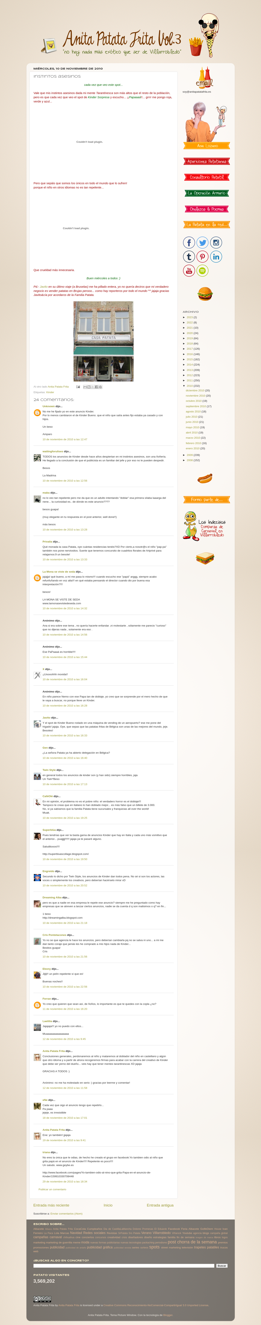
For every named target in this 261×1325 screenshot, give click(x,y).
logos (225, 1237)
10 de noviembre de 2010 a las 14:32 (65, 608)
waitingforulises (53, 451)
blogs (206, 1233)
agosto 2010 (194, 411)
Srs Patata (134, 1233)
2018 (190, 343)
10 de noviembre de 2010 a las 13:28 (65, 529)
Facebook (174, 1228)
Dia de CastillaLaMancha (118, 1229)
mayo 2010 (193, 427)
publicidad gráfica (100, 1247)
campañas (40, 1237)
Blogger (167, 1315)
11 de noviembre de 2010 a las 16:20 (65, 1008)
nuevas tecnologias (131, 1242)
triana (46, 1152)
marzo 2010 (193, 437)
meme (77, 1242)
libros (217, 1237)
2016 (190, 354)
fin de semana (185, 1237)
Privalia (47, 541)
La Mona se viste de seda (59, 571)
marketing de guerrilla (59, 1242)
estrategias (159, 1237)
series (135, 1247)
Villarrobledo (162, 1233)
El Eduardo (160, 1229)
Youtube (187, 1233)
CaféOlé (48, 796)
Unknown (49, 406)
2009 (190, 455)
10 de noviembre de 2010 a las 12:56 (65, 480)
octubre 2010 (194, 400)
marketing (39, 1242)
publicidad (57, 1247)
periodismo (161, 1242)
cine (78, 1237)
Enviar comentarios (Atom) (66, 1213)
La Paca (48, 1233)
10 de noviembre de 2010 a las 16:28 (65, 705)
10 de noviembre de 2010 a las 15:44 (65, 657)
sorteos (144, 1247)
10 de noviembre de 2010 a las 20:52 (65, 885)
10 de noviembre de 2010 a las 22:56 (65, 986)
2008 (190, 460)
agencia (197, 1233)
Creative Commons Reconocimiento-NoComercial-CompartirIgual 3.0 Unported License (155, 1305)
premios (223, 1242)
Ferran (47, 998)
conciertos (88, 1237)
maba (46, 492)
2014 (190, 364)
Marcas (64, 1233)
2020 (190, 333)
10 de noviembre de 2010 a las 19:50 (65, 859)
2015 (190, 359)
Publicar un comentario (52, 1189)
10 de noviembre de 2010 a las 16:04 (65, 679)
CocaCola (80, 1228)
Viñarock (176, 1233)
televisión (187, 1247)
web (35, 1251)
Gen (45, 747)
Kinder (50, 392)
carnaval (56, 1237)
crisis (124, 1237)
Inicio (108, 1205)
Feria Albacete (190, 1228)
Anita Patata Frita (54, 1051)
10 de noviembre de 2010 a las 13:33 (65, 559)
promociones (41, 1247)
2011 (190, 380)
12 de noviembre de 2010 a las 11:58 (65, 1087)
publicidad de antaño (76, 1247)
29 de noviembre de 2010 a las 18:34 (65, 1181)
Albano (48, 1229)
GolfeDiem (206, 1228)
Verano (146, 1233)
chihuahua (69, 1237)
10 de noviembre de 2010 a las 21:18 (65, 922)
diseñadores (135, 1237)
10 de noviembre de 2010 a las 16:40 (65, 757)
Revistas (112, 1233)
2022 (190, 322)
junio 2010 (192, 421)
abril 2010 (192, 432)
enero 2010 (193, 448)
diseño (148, 1237)
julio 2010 (192, 416)
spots (154, 1246)
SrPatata (123, 1233)
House (217, 1229)
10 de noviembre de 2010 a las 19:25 (65, 817)
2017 (190, 348)
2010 (190, 385)
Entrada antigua (160, 1205)
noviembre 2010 (196, 395)
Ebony (47, 968)
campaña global (219, 1233)
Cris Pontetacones (55, 934)
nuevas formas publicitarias (105, 1242)
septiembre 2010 (196, 406)
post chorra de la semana (192, 1241)
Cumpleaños (94, 1228)
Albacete (38, 1228)
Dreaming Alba (52, 897)
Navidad (76, 1233)
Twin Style (49, 769)
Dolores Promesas (143, 1229)
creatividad (113, 1237)
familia (171, 1237)
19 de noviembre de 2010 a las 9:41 (64, 1140)
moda (85, 1242)
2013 (190, 369)
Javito (46, 717)
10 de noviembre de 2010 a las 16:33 (65, 735)
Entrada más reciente (51, 1205)
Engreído (48, 871)
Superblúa (49, 829)
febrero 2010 (194, 443)
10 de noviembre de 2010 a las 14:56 (65, 634)
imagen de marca (204, 1237)
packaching (148, 1242)
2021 (190, 327)
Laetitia (47, 1021)
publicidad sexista (122, 1247)
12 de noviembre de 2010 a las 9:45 (64, 1039)
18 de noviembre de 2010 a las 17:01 (65, 1117)
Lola (56, 1233)
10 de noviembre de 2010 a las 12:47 (65, 439)
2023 (190, 317)
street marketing (171, 1247)
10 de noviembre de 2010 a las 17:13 (65, 784)
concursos (100, 1237)
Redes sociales (94, 1233)
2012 (190, 375)
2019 (190, 338)
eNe (45, 1099)
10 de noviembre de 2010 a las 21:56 (65, 956)
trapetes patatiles (206, 1247)
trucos (224, 1247)
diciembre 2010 (195, 390)
